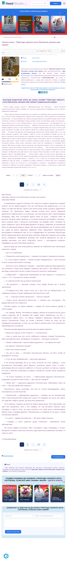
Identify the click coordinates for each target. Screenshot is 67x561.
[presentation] (60, 12)
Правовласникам (8, 455)
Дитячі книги (36, 57)
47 (39, 185)
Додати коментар (13, 532)
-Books (16, 3)
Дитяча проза (8, 84)
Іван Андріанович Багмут (44, 51)
